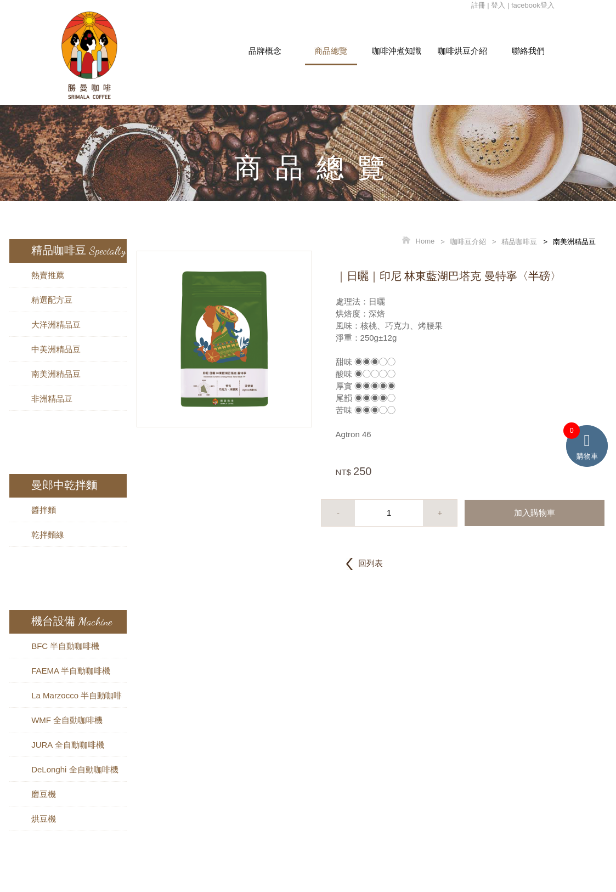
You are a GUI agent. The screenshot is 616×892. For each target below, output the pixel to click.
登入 (498, 5)
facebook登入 (533, 5)
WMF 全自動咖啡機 (67, 720)
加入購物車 (534, 512)
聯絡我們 (528, 50)
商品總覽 (330, 50)
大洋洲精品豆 (56, 324)
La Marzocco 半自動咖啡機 (76, 699)
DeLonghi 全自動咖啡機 (74, 769)
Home (425, 242)
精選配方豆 (51, 299)
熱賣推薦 (47, 275)
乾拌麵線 (47, 534)
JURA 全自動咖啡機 (67, 744)
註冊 (478, 5)
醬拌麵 (43, 510)
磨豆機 (43, 794)
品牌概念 (264, 50)
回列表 (370, 563)
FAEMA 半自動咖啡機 (70, 670)
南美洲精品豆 (56, 374)
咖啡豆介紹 (468, 242)
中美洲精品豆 (56, 349)
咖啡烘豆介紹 (462, 50)
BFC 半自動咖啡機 (65, 646)
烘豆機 (43, 818)
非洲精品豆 (51, 398)
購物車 (587, 442)
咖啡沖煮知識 (396, 50)
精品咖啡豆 (519, 242)
